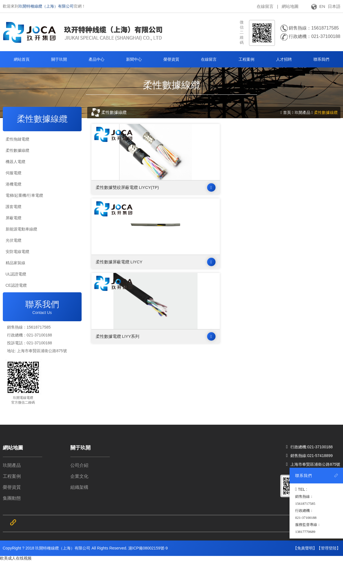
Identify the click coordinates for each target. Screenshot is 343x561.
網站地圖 (290, 6)
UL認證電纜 (16, 274)
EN (322, 6)
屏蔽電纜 (13, 218)
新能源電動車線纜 (21, 229)
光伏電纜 (13, 240)
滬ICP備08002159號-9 (148, 548)
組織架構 (79, 487)
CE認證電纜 (16, 285)
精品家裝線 (15, 263)
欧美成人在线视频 (16, 558)
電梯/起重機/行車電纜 (24, 195)
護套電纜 (13, 206)
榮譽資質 (12, 487)
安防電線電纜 (17, 251)
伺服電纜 (13, 173)
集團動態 (12, 498)
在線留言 (265, 6)
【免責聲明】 (305, 548)
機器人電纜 (15, 161)
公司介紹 (79, 465)
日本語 (334, 6)
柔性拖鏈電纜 (17, 139)
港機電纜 (13, 184)
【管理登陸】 (328, 548)
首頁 (287, 112)
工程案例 (12, 476)
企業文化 (79, 476)
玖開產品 (302, 112)
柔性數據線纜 (17, 150)
